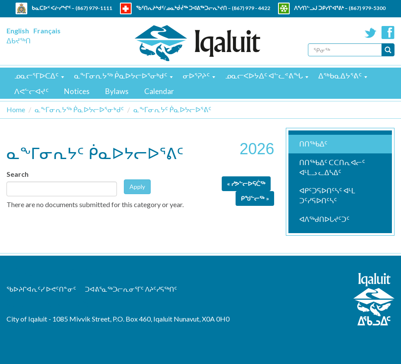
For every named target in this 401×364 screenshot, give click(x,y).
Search (17, 174)
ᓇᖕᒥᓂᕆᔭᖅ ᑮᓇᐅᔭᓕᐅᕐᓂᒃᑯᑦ (120, 75)
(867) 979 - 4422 (251, 8)
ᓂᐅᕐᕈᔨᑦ (196, 75)
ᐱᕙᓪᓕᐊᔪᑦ (31, 91)
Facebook (388, 32)
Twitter (370, 32)
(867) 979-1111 (93, 8)
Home (15, 109)
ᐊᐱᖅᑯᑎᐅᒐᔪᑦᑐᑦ (324, 219)
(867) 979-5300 (367, 8)
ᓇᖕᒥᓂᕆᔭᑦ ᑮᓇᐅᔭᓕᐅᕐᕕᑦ (172, 109)
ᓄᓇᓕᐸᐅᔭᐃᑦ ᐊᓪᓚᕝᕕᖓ (264, 75)
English (17, 30)
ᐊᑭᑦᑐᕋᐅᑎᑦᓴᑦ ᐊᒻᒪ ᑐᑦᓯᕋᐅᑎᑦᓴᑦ (327, 195)
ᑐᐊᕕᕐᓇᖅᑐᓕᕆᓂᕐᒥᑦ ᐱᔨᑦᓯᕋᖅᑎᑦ (131, 289)
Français (47, 30)
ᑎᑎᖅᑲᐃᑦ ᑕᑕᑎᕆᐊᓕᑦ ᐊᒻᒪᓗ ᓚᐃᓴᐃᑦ (332, 167)
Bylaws (117, 91)
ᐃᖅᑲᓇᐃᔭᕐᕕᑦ (340, 75)
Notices (77, 91)
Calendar (159, 91)
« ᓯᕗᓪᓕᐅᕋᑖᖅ (246, 183)
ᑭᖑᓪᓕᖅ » (255, 198)
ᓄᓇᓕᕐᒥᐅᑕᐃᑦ (36, 75)
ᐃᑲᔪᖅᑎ (18, 40)
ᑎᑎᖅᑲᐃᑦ (313, 144)
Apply (137, 186)
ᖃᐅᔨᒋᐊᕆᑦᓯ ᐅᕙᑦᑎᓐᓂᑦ (41, 289)
